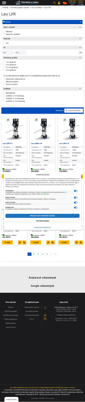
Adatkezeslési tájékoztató (42, 227)
